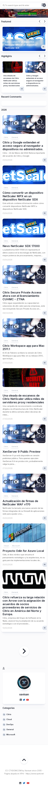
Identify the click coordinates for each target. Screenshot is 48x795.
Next (44, 21)
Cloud (6, 546)
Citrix (6, 137)
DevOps (9, 724)
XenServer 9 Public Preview (21, 451)
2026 (4, 110)
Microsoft (16, 546)
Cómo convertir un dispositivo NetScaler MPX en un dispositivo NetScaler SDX (21, 44)
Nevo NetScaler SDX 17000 (21, 246)
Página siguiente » (24, 651)
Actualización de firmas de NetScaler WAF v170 (20, 502)
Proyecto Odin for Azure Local (23, 550)
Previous (40, 21)
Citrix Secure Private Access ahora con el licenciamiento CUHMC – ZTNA (22, 296)
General (15, 137)
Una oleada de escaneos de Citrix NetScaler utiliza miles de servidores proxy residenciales (11, 81)
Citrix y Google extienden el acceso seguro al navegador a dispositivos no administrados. (34, 81)
